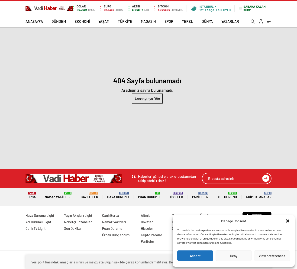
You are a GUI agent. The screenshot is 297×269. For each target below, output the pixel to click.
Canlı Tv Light (36, 228)
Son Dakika (72, 228)
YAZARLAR (230, 21)
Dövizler (147, 222)
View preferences (272, 256)
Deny (233, 256)
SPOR (169, 21)
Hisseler (176, 195)
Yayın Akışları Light (78, 215)
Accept (195, 256)
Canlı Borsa (110, 215)
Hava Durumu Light (40, 215)
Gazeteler (89, 195)
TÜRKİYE (125, 21)
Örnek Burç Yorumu (116, 235)
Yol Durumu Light (38, 222)
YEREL (187, 21)
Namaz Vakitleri (58, 195)
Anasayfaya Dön (147, 98)
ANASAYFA (34, 21)
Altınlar (146, 215)
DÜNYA (207, 21)
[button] (287, 221)
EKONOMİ (82, 21)
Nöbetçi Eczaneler (78, 222)
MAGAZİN (148, 21)
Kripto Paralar (258, 195)
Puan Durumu (149, 195)
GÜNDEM (59, 21)
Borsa (31, 195)
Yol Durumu (227, 195)
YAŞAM (103, 21)
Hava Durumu (118, 195)
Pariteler (200, 195)
